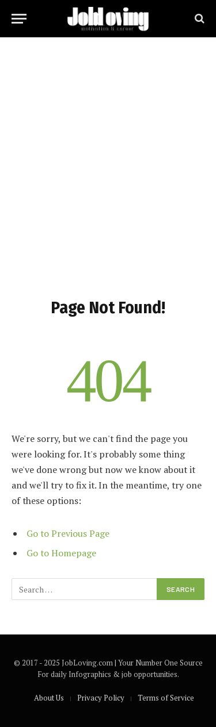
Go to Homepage (61, 553)
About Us (49, 698)
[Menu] (19, 19)
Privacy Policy (100, 698)
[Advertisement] (108, 165)
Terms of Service (166, 698)
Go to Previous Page (67, 533)
